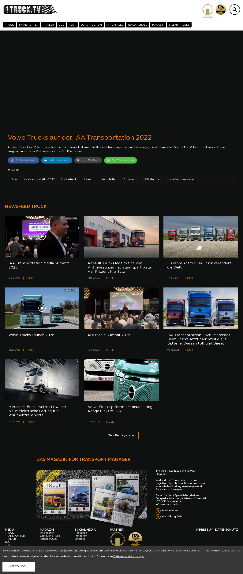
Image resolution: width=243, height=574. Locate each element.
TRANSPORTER (28, 24)
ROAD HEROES (137, 24)
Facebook (81, 533)
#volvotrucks (69, 179)
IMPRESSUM (204, 529)
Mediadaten (170, 510)
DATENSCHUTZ (226, 529)
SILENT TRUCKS (179, 24)
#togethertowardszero (180, 179)
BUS (61, 24)
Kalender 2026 (48, 539)
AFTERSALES (115, 24)
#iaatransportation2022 (39, 179)
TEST (72, 24)
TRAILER (48, 24)
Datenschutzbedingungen (128, 556)
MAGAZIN (158, 24)
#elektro (89, 179)
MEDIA (9, 529)
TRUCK (9, 24)
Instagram (81, 536)
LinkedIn (80, 539)
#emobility (108, 179)
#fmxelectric (130, 179)
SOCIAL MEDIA (85, 529)
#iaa (14, 179)
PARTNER (117, 529)
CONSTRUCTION (91, 24)
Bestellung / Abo (172, 516)
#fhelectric (152, 179)
